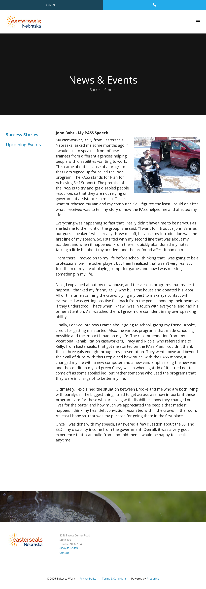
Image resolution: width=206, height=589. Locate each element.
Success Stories (22, 135)
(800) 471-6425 (69, 548)
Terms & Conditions (114, 578)
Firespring (152, 578)
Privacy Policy (88, 578)
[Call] (154, 5)
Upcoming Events (23, 145)
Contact (51, 4)
